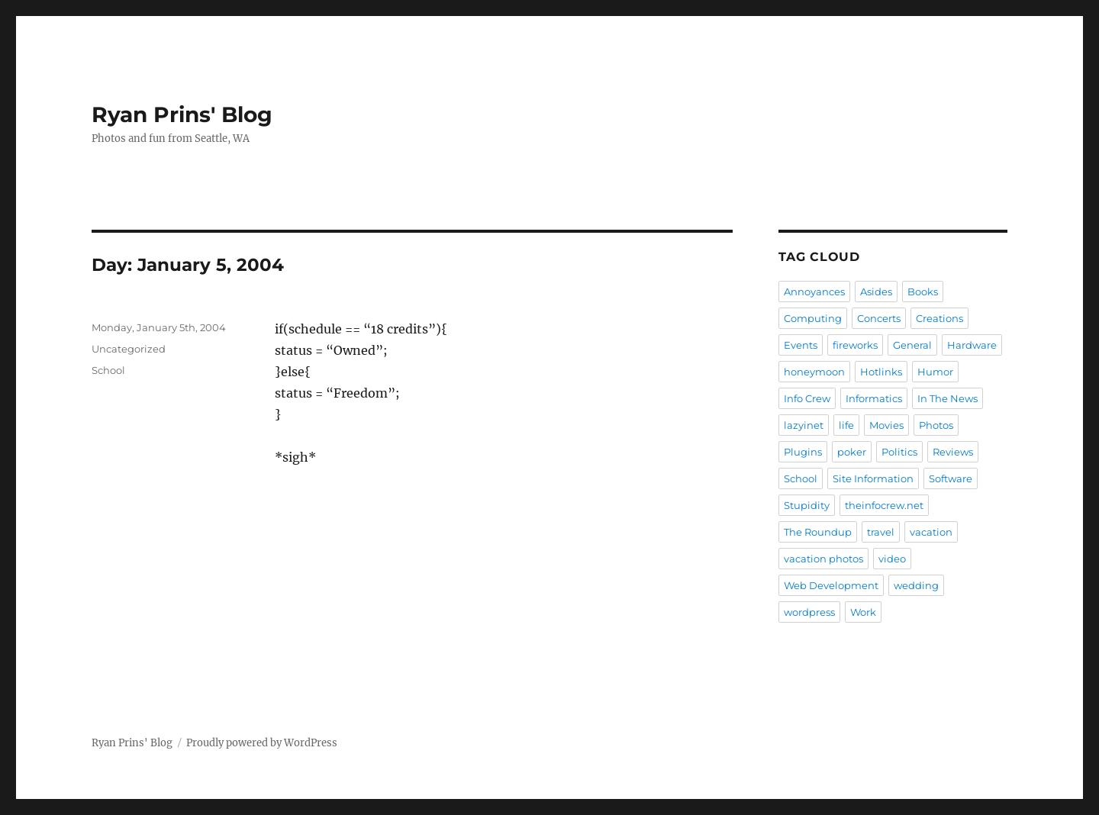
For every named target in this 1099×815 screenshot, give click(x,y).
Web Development (831, 585)
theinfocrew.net (884, 505)
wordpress (809, 612)
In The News (947, 398)
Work (863, 612)
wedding (916, 585)
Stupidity (807, 505)
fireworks (855, 345)
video (892, 558)
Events (800, 345)
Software (950, 478)
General (912, 345)
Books (922, 291)
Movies (886, 425)
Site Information (873, 478)
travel (880, 532)
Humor (935, 372)
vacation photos (823, 558)
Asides (876, 291)
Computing (813, 318)
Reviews (953, 452)
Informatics (874, 398)
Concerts (879, 318)
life (846, 425)
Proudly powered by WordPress (261, 742)
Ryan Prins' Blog (182, 114)
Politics (899, 452)
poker (851, 452)
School (108, 370)
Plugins (803, 452)
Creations (939, 318)
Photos (936, 425)
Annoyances (814, 291)
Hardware (972, 345)
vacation (931, 532)
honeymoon (814, 372)
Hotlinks (881, 372)
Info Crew (807, 398)
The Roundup (818, 532)
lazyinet (803, 425)
